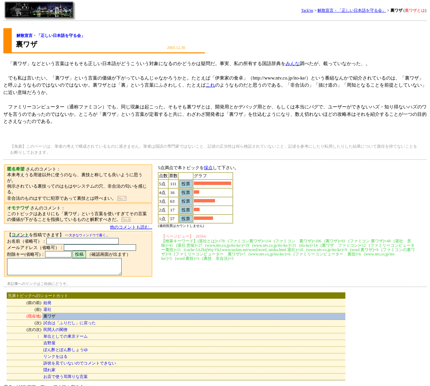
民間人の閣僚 (55, 321)
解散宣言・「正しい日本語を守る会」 (351, 10)
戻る (48, 378)
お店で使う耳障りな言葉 (65, 368)
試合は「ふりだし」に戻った (69, 314)
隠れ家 (49, 361)
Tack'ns (307, 10)
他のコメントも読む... (140, 215)
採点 (217, 167)
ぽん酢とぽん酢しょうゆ (65, 341)
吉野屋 (49, 334)
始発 (47, 294)
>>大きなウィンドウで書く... (86, 224)
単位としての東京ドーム (65, 328)
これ (210, 85)
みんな (293, 63)
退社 (47, 301)
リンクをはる (55, 348)
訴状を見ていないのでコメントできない (79, 354)
